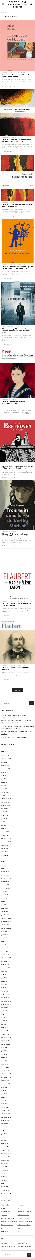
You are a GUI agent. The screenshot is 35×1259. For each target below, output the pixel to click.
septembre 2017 (6, 1084)
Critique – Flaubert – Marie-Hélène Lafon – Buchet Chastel (17, 604)
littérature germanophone (9, 1221)
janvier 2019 (5, 1034)
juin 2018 (4, 1054)
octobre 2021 (5, 925)
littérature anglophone (18, 72)
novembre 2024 (6, 802)
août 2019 (4, 1011)
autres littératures (6, 1205)
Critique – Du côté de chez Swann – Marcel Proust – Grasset (15, 403)
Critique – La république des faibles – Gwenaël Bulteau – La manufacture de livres (16, 331)
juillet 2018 (4, 1051)
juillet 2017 (4, 1090)
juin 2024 (4, 818)
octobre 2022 (5, 885)
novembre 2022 (6, 881)
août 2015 (4, 1167)
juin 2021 (4, 938)
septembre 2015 (6, 1163)
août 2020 (4, 971)
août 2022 (4, 891)
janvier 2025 (5, 795)
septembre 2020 (6, 968)
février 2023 (5, 872)
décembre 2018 (6, 1037)
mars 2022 (4, 908)
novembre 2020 (6, 961)
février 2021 (5, 951)
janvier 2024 (5, 835)
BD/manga (4, 463)
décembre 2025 (6, 759)
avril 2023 (4, 865)
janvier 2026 (5, 755)
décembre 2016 (6, 1114)
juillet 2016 (4, 1130)
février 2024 (5, 832)
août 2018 (4, 1047)
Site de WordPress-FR (24, 1246)
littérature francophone (9, 137)
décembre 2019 (6, 997)
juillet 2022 (4, 895)
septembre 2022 (6, 888)
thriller (19, 1231)
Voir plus (17, 690)
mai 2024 (4, 822)
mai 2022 (4, 901)
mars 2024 (4, 828)
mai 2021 (4, 941)
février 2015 (5, 1187)
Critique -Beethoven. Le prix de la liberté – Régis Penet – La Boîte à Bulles (17, 467)
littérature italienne (7, 1225)
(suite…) (4, 340)
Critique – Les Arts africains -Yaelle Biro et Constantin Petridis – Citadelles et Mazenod (17, 727)
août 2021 (4, 931)
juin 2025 (4, 779)
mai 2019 (4, 1021)
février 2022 (5, 911)
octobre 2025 (5, 765)
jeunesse (4, 1215)
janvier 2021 (5, 954)
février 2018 (5, 1067)
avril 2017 (4, 1100)
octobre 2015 (5, 1160)
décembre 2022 (6, 878)
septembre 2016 (6, 1124)
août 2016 (4, 1127)
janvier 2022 (5, 915)
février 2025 (5, 792)
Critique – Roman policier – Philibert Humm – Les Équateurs (16, 733)
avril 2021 (4, 944)
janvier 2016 (5, 1150)
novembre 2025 (6, 762)
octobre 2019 (5, 1004)
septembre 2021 (6, 928)
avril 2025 (4, 785)
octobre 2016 (5, 1120)
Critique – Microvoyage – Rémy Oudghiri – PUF (15, 737)
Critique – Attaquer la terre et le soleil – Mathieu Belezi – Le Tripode (17, 140)
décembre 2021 (6, 918)
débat (3, 1208)
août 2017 (4, 1087)
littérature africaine (23, 1215)
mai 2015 (4, 1177)
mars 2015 (4, 1183)
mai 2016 (4, 1137)
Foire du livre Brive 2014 (25, 1211)
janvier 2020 (5, 994)
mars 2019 (4, 1027)
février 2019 (5, 1031)
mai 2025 (4, 782)
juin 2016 (4, 1134)
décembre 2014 (6, 1193)
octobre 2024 (5, 805)
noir (23, 326)
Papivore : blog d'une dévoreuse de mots (17, 4)
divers (3, 326)
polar (27, 326)
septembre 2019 (6, 1007)
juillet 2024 (4, 815)
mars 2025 (4, 789)
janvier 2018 (5, 1070)
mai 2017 (4, 1097)
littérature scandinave (24, 1225)
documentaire (6, 72)
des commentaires (8, 1246)
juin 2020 (4, 978)
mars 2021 (4, 948)
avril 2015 (4, 1180)
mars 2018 (4, 1064)
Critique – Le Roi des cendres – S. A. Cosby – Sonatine (14, 716)
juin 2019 (4, 1017)
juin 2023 (4, 858)
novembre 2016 (6, 1117)
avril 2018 (4, 1061)
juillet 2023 (4, 855)
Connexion (4, 1243)
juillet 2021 (4, 935)
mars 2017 (4, 1104)
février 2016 (5, 1147)
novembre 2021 (6, 921)
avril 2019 (4, 1024)
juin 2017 (4, 1094)
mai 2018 (4, 1057)
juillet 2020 (4, 974)
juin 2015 (4, 1173)
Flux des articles (24, 1243)
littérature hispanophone (25, 1221)
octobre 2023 (5, 845)
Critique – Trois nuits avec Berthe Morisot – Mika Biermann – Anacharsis (16, 535)
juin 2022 (4, 898)
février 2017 (5, 1107)
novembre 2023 (6, 842)
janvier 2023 (5, 875)
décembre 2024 (6, 799)
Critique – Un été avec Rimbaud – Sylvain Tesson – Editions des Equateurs (17, 267)
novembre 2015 (6, 1157)
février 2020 (5, 991)
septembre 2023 (6, 848)
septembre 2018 (6, 1044)
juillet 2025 (4, 775)
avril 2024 (4, 825)
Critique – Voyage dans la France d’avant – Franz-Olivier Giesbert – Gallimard (16, 722)
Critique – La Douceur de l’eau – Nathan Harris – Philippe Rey (17, 205)
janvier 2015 (5, 1190)
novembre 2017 (6, 1077)
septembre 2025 (6, 769)
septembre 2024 (6, 808)
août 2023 (4, 852)
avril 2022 (4, 905)
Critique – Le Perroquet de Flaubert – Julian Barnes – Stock (16, 76)
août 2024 (4, 812)
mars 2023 (4, 868)
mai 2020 (4, 981)
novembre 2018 (6, 1041)
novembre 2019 (6, 1001)
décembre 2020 (6, 958)
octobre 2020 (5, 964)
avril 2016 (4, 1140)
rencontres (4, 1231)
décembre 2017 (6, 1074)
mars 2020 (4, 988)
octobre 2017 (5, 1080)
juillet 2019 (4, 1014)
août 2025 (4, 772)
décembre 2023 (6, 838)
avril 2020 (4, 984)
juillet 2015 (4, 1170)
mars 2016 (4, 1143)
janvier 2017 (5, 1110)
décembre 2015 (6, 1153)
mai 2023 (4, 862)
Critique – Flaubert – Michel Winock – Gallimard (16, 668)
